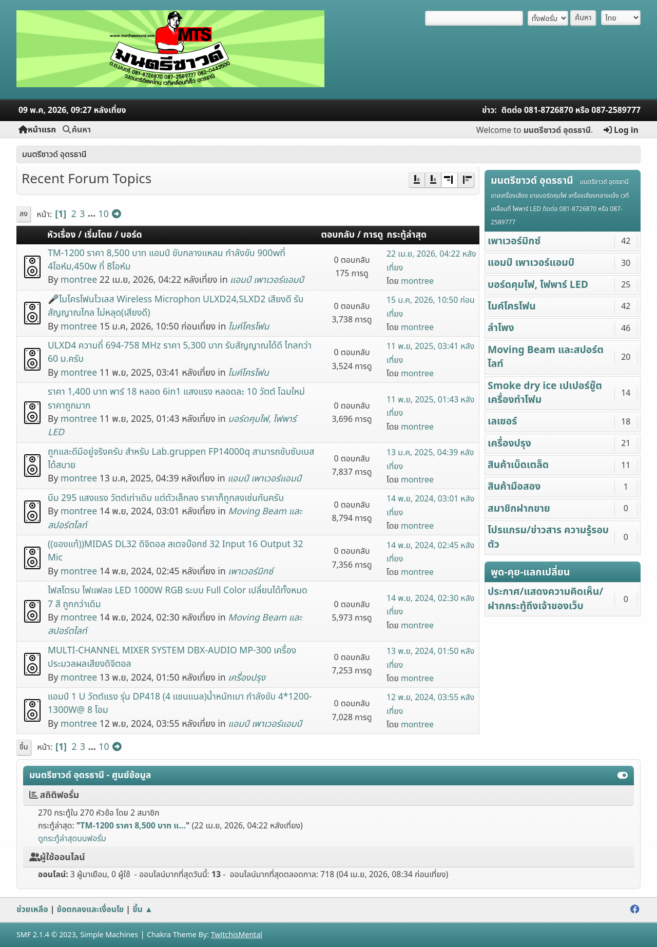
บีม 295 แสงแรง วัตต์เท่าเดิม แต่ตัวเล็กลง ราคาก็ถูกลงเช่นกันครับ (166, 498)
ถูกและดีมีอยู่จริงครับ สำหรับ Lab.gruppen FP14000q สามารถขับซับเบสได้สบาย (181, 458)
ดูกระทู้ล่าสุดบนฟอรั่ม (72, 839)
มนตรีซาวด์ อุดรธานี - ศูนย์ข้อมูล (90, 775)
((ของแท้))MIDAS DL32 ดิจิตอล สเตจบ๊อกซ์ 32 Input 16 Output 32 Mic (175, 551)
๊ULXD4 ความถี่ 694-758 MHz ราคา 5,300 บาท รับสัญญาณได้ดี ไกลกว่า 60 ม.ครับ (180, 352)
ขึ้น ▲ (142, 909)
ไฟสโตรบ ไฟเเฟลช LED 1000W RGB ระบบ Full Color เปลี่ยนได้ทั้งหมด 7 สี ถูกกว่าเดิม (177, 597)
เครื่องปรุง (246, 678)
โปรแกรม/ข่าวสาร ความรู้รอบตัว (548, 537)
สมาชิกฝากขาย (519, 508)
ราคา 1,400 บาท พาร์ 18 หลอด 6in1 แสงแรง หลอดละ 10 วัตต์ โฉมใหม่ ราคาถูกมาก (176, 398)
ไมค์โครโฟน (248, 327)
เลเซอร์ (502, 421)
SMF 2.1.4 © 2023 (46, 935)
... (93, 214)
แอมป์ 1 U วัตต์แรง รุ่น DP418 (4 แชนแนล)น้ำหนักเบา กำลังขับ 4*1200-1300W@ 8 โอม (180, 703)
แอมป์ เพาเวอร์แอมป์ (267, 280)
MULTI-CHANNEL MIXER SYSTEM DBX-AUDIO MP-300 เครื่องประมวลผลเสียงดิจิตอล (172, 657)
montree (79, 280)
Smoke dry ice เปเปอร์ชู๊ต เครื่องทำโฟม (545, 393)
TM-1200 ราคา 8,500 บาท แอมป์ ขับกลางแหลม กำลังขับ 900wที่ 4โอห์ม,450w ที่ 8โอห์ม (166, 260)
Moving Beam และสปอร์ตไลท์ (546, 357)
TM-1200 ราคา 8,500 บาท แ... (133, 826)
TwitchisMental (236, 935)
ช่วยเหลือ (32, 909)
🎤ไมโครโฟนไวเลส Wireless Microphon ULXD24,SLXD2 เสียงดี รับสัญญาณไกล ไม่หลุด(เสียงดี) (175, 306)
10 (104, 214)
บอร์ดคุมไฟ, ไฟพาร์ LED (538, 285)
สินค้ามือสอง (514, 486)
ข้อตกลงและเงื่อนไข (90, 909)
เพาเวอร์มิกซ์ (250, 571)
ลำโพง (501, 328)
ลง (24, 213)
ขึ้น (24, 747)
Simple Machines (109, 935)
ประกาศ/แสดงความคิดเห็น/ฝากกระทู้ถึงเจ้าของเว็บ (545, 598)
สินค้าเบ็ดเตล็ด (518, 465)
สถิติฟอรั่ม (54, 795)
